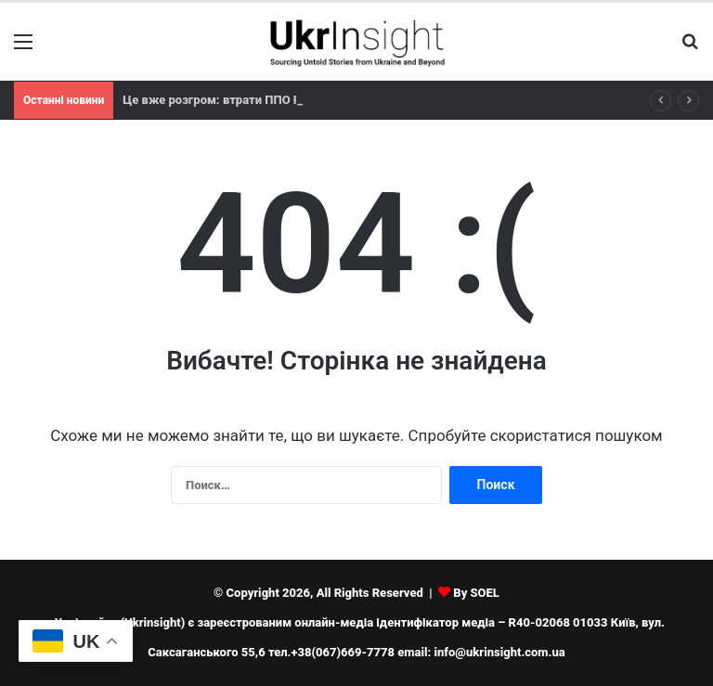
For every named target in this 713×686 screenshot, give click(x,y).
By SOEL (476, 593)
